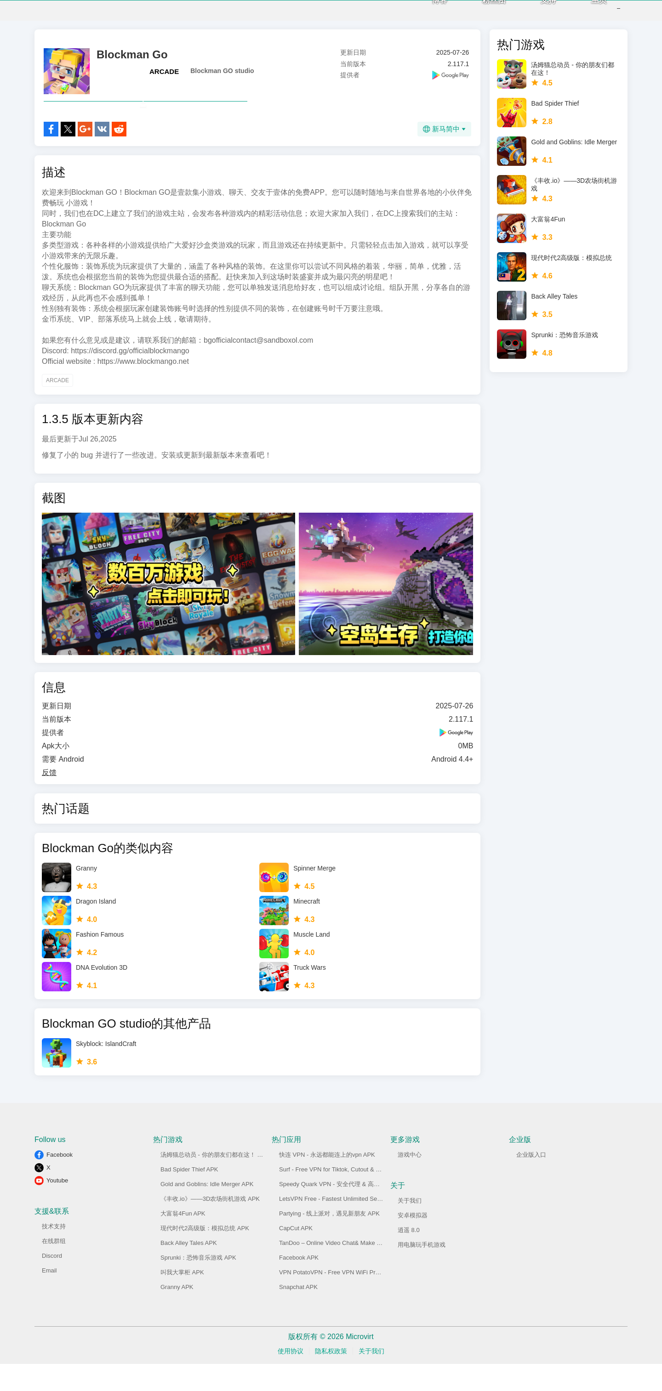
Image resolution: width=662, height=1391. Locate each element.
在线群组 (54, 1268)
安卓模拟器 (413, 1242)
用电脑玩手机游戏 (421, 1271)
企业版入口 (531, 1181)
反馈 (49, 799)
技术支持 (54, 1253)
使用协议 (290, 1378)
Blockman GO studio (222, 77)
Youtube (57, 1207)
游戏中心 (410, 1181)
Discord (52, 1282)
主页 (585, 14)
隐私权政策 (331, 1378)
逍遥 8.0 (409, 1257)
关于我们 (410, 1227)
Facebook (59, 1181)
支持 (534, 14)
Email (49, 1297)
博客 (426, 14)
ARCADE (164, 78)
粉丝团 (480, 14)
